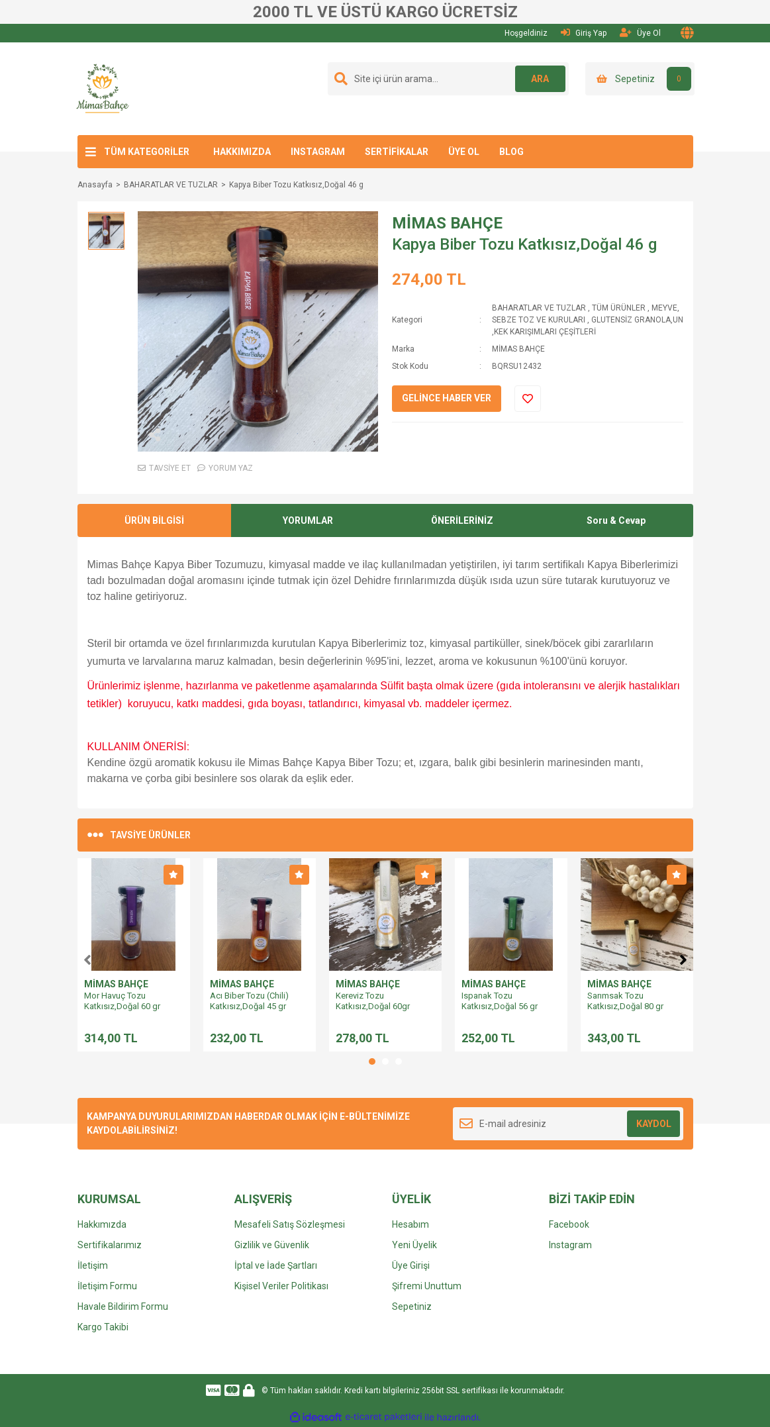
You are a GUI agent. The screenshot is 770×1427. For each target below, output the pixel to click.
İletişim (92, 1265)
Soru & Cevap (616, 520)
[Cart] (640, 78)
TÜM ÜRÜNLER (619, 308)
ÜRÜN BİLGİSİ (154, 520)
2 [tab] (385, 1061)
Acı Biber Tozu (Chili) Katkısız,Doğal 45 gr (249, 1001)
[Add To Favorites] (527, 398)
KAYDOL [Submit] (653, 1123)
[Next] (683, 958)
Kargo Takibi (102, 1327)
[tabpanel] (134, 955)
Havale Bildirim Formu (122, 1306)
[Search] (448, 78)
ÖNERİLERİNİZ (462, 520)
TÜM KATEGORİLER (146, 151)
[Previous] (87, 958)
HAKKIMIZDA (242, 151)
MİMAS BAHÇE (447, 223)
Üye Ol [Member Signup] (640, 33)
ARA (539, 79)
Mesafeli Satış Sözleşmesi (289, 1224)
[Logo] (102, 88)
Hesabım (410, 1224)
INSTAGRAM (318, 151)
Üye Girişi (411, 1265)
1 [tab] (372, 1061)
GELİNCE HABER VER (446, 398)
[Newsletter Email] (568, 1123)
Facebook (569, 1224)
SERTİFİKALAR (396, 151)
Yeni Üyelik (414, 1245)
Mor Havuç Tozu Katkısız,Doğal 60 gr (122, 1001)
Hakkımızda (101, 1224)
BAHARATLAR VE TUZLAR (539, 308)
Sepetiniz (412, 1306)
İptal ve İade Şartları (275, 1265)
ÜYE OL (463, 151)
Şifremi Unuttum (426, 1286)
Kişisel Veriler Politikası (281, 1286)
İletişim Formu (107, 1286)
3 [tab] (398, 1061)
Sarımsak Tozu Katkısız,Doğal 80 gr (625, 1001)
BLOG (511, 151)
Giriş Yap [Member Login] (583, 33)
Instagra (566, 1245)
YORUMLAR (308, 520)
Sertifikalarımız (109, 1245)
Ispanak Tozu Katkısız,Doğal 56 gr (499, 1001)
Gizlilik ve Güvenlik (271, 1245)
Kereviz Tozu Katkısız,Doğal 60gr (373, 1001)
